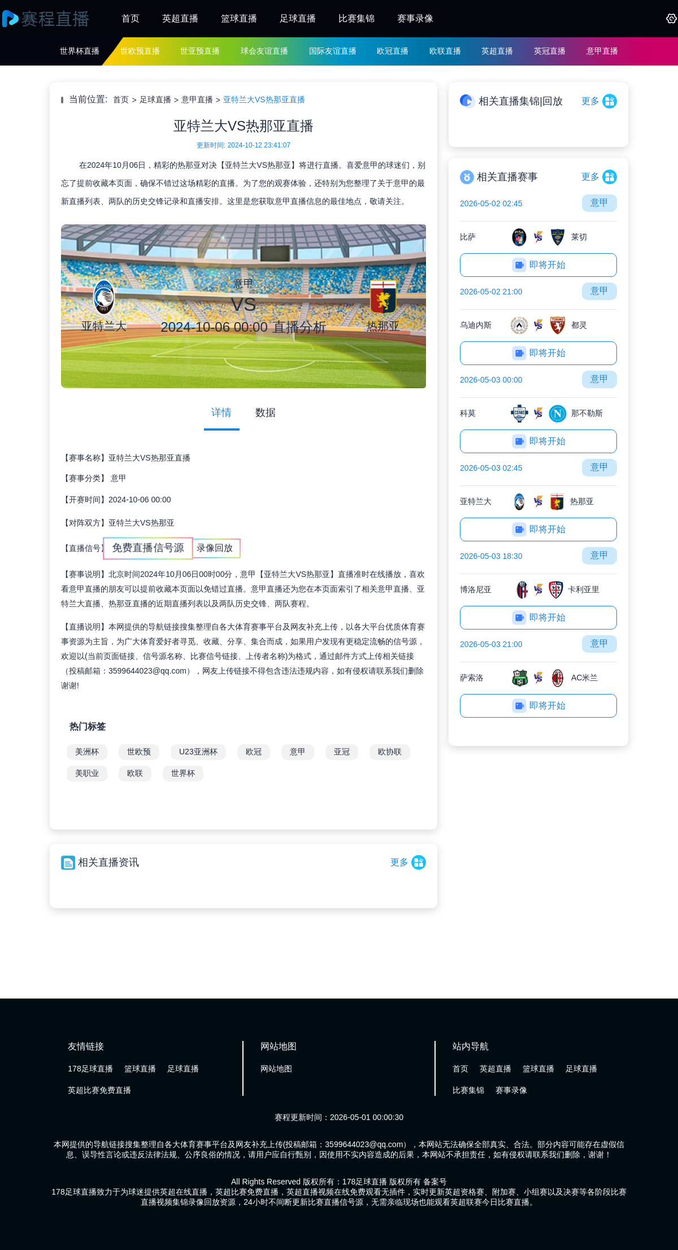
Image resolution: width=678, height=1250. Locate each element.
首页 (130, 18)
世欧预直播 (140, 50)
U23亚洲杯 (198, 751)
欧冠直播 (392, 50)
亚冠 (342, 751)
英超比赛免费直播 (99, 1090)
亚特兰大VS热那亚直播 (264, 99)
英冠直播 (550, 50)
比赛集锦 (356, 18)
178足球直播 (90, 1068)
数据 (265, 412)
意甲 (119, 478)
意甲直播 (602, 50)
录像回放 (215, 548)
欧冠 (254, 751)
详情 (221, 412)
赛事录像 (415, 18)
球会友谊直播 (264, 50)
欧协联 (390, 751)
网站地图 (276, 1068)
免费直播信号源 (147, 547)
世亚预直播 (200, 50)
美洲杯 (87, 751)
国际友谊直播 (333, 50)
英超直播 (180, 18)
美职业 (87, 773)
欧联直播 (445, 50)
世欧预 (139, 751)
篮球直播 (239, 18)
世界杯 (183, 773)
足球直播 (298, 18)
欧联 (135, 773)
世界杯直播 (79, 50)
